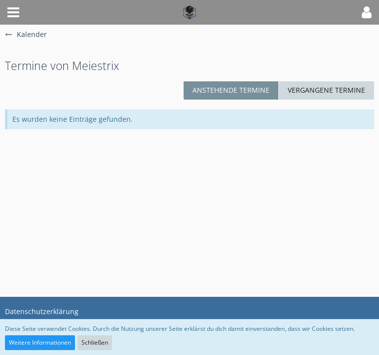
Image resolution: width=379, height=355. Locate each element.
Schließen (94, 342)
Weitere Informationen (40, 342)
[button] (13, 12)
